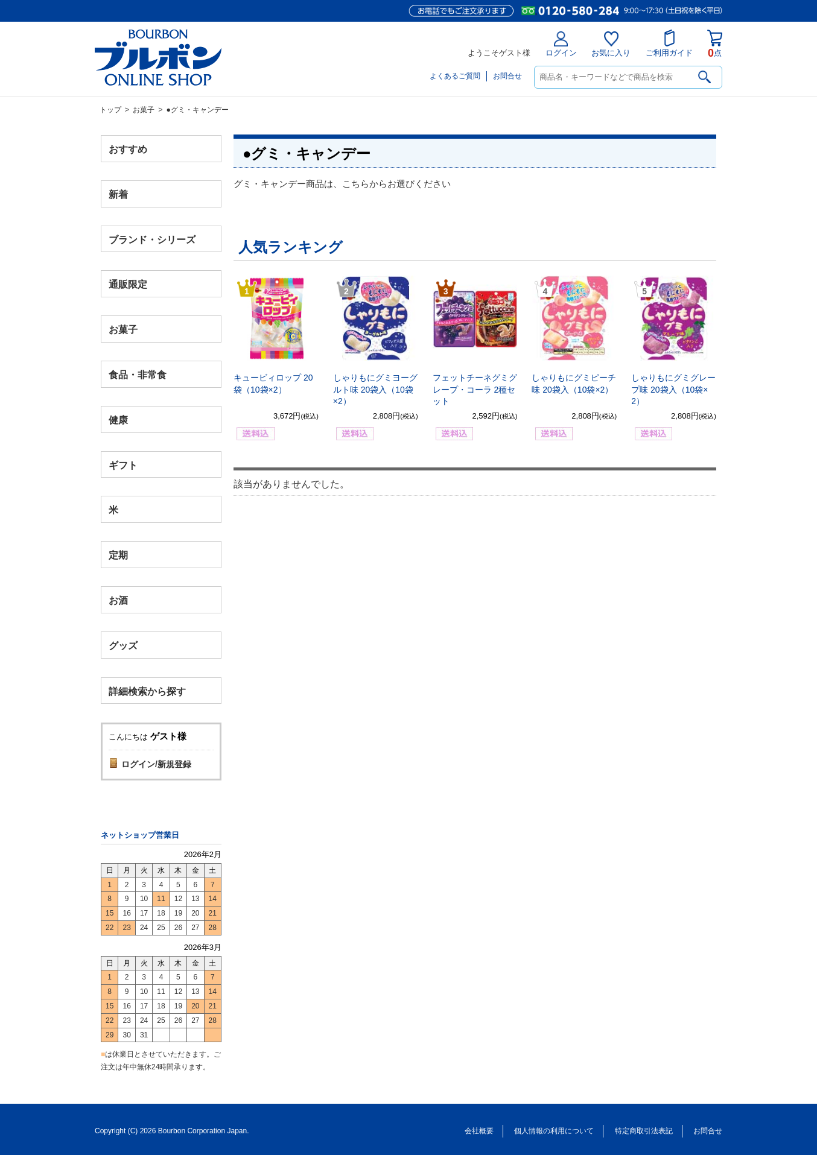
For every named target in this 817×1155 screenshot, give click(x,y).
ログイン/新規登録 (156, 764)
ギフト (123, 465)
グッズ (123, 645)
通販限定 (128, 284)
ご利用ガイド (669, 43)
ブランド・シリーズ (152, 239)
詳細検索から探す (147, 691)
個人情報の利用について (554, 1131)
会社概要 (479, 1131)
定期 (118, 555)
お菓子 (143, 110)
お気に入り (611, 44)
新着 (118, 194)
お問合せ (507, 76)
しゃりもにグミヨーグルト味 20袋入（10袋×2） (375, 389)
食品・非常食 (138, 375)
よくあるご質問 (455, 76)
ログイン (561, 44)
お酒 (118, 600)
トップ (110, 110)
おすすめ (128, 149)
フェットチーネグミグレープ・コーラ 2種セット (475, 389)
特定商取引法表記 (644, 1131)
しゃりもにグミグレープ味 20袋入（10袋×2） (673, 389)
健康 (118, 419)
